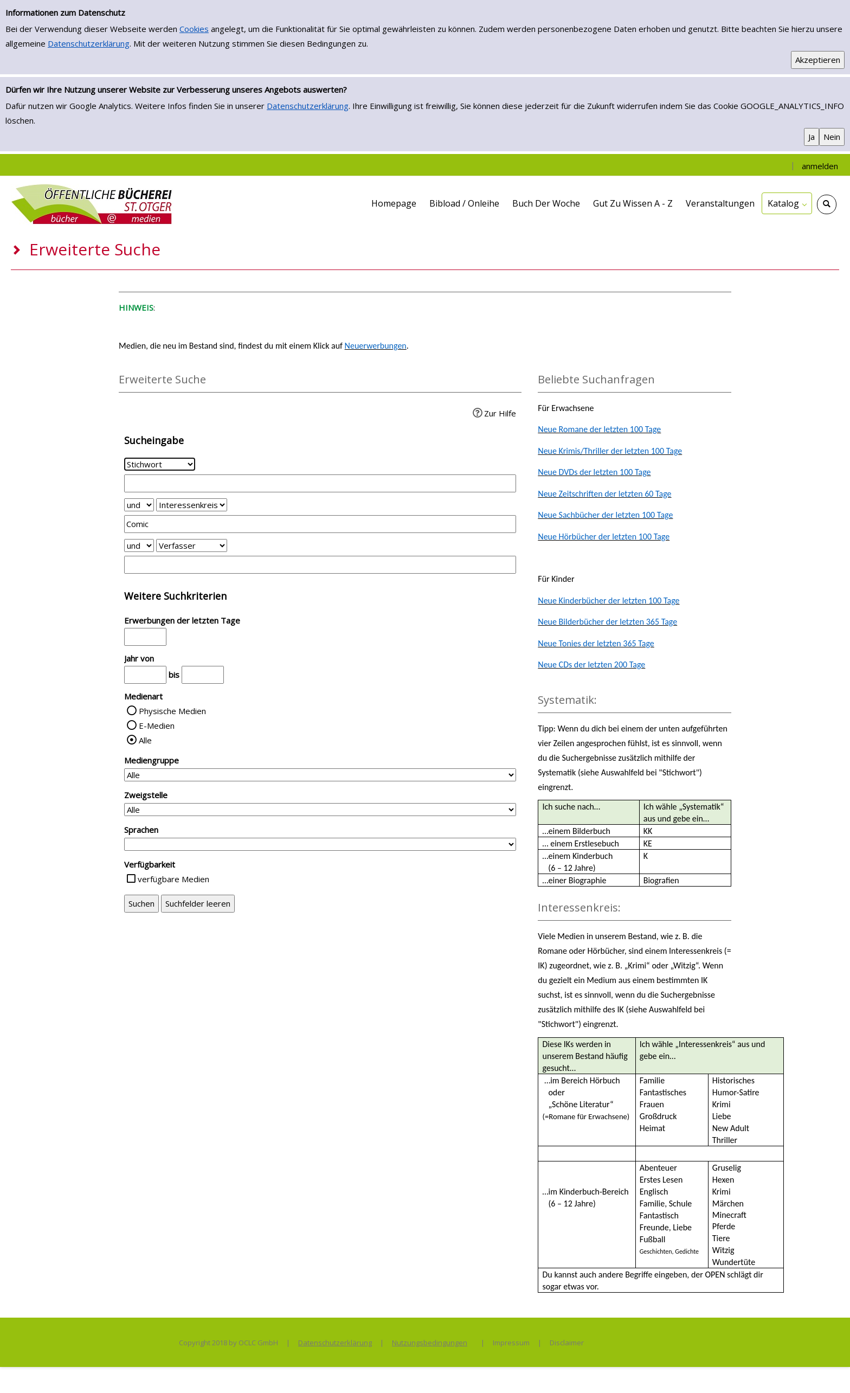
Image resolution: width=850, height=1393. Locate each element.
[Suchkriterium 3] (191, 545)
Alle (145, 740)
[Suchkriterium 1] (159, 464)
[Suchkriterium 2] (191, 504)
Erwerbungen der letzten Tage (182, 620)
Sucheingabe (154, 440)
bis (174, 674)
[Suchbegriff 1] (320, 483)
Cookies (194, 28)
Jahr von (139, 658)
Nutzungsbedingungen (429, 1342)
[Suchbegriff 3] (320, 565)
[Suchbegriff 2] (320, 524)
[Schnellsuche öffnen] (826, 204)
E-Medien (157, 725)
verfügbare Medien (173, 879)
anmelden (820, 166)
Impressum (511, 1342)
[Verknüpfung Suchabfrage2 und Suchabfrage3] (139, 545)
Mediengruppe (151, 760)
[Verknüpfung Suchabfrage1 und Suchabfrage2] (139, 504)
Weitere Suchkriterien (175, 595)
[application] (787, 203)
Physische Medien (172, 710)
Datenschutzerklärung (89, 43)
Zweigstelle (146, 794)
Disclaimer (567, 1342)
